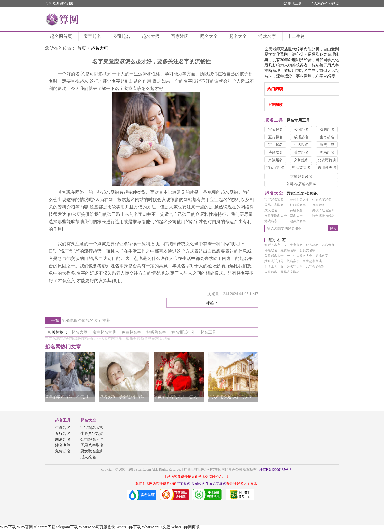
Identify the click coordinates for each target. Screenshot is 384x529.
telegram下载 (44, 527)
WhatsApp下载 (128, 527)
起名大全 (238, 36)
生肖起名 (327, 137)
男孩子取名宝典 (323, 210)
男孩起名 (275, 160)
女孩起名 (301, 160)
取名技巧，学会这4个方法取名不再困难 (124, 397)
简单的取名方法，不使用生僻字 (70, 397)
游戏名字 (267, 36)
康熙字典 (327, 145)
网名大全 (209, 36)
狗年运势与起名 (323, 216)
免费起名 (63, 451)
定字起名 (275, 145)
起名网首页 (61, 36)
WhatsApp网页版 (185, 527)
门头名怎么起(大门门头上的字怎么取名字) (233, 397)
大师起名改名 (301, 176)
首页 (81, 48)
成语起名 (301, 137)
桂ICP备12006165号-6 (275, 470)
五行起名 (275, 137)
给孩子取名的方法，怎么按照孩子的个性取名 (179, 397)
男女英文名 (301, 167)
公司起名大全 (299, 199)
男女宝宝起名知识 (291, 193)
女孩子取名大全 (275, 216)
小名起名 (301, 145)
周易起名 (327, 152)
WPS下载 (8, 527)
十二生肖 (297, 36)
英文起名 (301, 152)
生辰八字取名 (216, 484)
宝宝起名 (93, 36)
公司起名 (122, 36)
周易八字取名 (274, 205)
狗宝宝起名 (275, 167)
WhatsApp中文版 (156, 527)
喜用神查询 (327, 167)
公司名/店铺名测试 (301, 184)
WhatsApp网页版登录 (97, 527)
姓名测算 (63, 445)
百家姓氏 (180, 36)
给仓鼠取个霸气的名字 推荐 (86, 320)
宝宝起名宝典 (274, 199)
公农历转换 (327, 160)
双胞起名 (327, 129)
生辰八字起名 (321, 199)
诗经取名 (275, 152)
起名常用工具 (287, 120)
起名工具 (63, 420)
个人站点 (317, 3)
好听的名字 (298, 205)
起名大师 (151, 36)
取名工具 (295, 3)
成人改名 (270, 210)
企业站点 (332, 3)
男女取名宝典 (92, 451)
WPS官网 (25, 527)
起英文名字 (298, 221)
